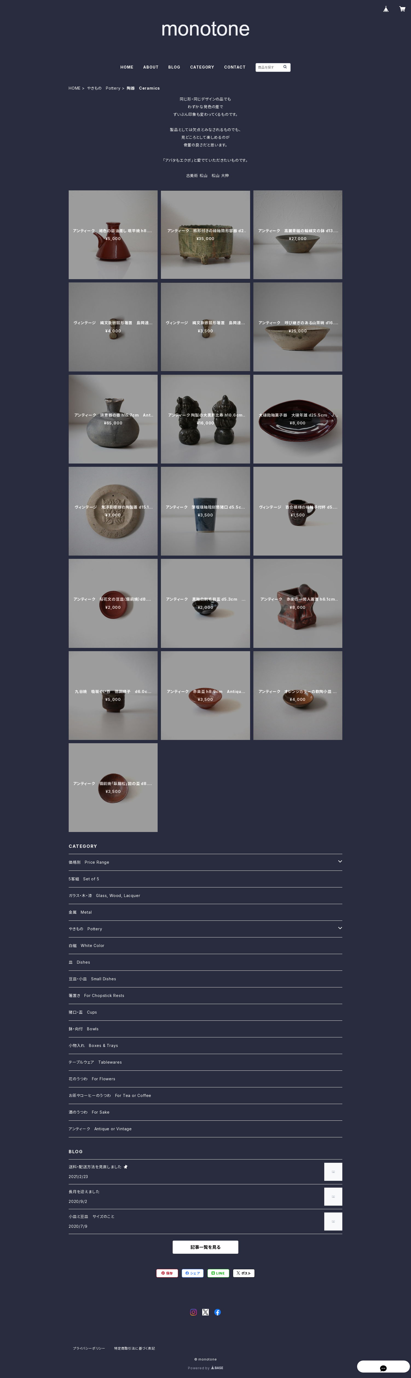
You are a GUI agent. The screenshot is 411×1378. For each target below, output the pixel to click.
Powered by (205, 1368)
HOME (126, 67)
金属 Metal (80, 912)
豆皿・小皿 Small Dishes (92, 978)
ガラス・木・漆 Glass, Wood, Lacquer (104, 895)
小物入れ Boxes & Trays (93, 1045)
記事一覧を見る (205, 1247)
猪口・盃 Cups (83, 1012)
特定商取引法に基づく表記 (134, 1348)
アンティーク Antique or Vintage (100, 1128)
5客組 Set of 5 (84, 879)
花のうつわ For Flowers (92, 1078)
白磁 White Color (87, 945)
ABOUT (150, 67)
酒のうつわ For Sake (89, 1112)
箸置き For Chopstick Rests (96, 995)
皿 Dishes (79, 962)
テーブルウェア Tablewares (95, 1062)
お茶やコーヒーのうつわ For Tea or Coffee (110, 1095)
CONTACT (235, 67)
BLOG (174, 67)
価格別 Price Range (89, 862)
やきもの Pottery (104, 88)
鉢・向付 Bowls (84, 1028)
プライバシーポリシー (89, 1348)
